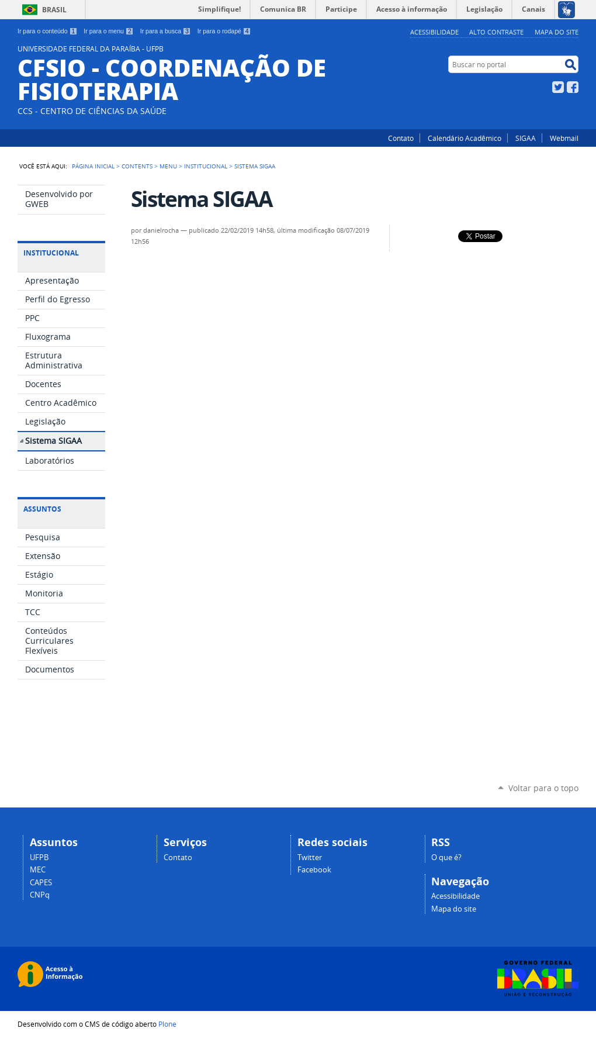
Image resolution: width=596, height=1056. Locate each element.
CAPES (41, 883)
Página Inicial (93, 166)
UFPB (39, 857)
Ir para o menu (108, 30)
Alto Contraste (496, 31)
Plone (167, 1024)
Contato (401, 138)
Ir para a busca (165, 30)
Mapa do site (556, 31)
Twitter (558, 87)
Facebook (572, 87)
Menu (168, 166)
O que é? (446, 857)
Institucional (205, 166)
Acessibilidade (434, 31)
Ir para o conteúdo (47, 30)
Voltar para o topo (543, 787)
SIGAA (525, 138)
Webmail (564, 138)
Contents (137, 166)
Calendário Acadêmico (464, 138)
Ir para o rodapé (224, 30)
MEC (38, 870)
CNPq (40, 895)
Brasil (54, 10)
